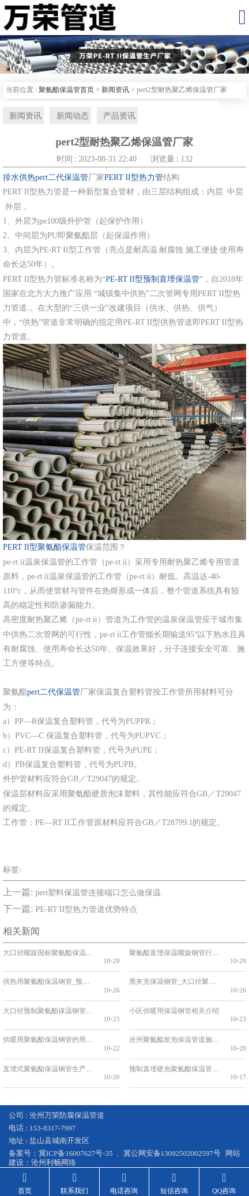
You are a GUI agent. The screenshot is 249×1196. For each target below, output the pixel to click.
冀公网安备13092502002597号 (172, 1113)
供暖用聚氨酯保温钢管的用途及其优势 (46, 1017)
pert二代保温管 (53, 694)
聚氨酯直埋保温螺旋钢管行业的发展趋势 (173, 955)
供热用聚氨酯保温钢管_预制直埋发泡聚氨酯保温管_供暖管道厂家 (46, 976)
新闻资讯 (115, 90)
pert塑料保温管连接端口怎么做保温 (98, 895)
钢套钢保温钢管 (35, 1134)
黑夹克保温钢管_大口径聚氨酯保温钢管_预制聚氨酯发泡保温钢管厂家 (173, 976)
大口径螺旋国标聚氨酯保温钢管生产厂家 (46, 955)
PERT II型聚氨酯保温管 (44, 550)
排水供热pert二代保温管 (45, 179)
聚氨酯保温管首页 (66, 90)
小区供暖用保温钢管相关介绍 (173, 996)
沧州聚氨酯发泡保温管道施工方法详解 (173, 1017)
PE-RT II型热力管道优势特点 (86, 912)
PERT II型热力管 (133, 179)
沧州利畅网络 (53, 1122)
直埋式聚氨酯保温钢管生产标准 (46, 1037)
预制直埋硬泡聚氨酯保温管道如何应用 (173, 1037)
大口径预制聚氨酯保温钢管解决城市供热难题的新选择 (46, 996)
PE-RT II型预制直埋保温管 (152, 281)
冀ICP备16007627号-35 (76, 1113)
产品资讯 (109, 116)
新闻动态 (66, 116)
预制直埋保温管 (142, 1144)
